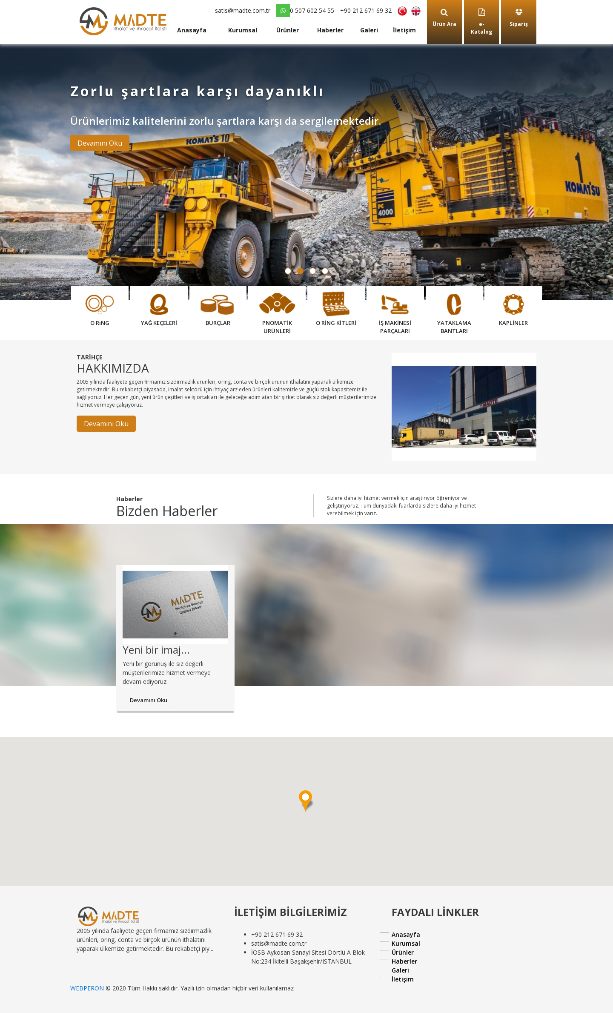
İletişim (404, 30)
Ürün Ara (444, 18)
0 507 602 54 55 (305, 10)
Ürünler (287, 30)
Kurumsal (242, 30)
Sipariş (519, 18)
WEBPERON (87, 988)
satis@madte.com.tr (242, 10)
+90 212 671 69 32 (366, 10)
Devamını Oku (99, 143)
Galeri (369, 30)
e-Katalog (481, 22)
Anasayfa (191, 30)
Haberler (330, 30)
